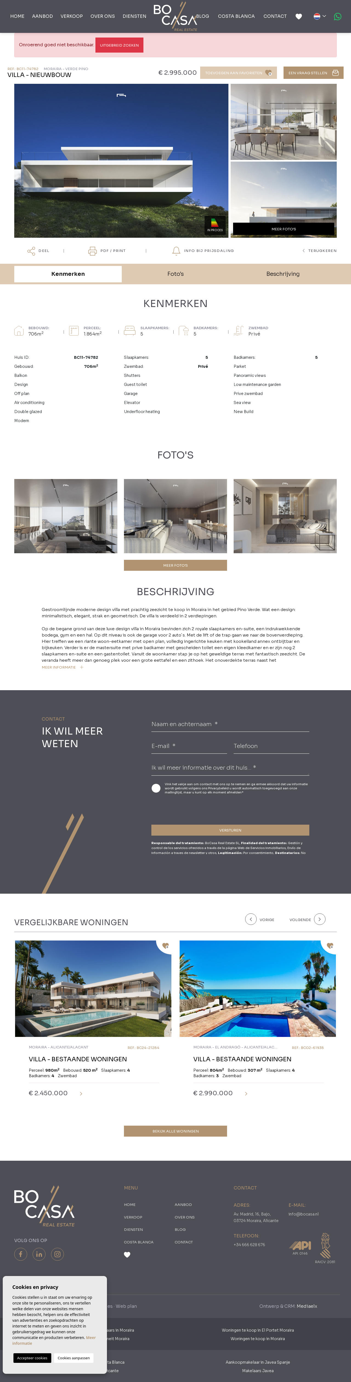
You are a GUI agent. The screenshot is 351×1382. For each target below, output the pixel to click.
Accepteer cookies (32, 1357)
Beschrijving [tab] (283, 274)
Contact (275, 16)
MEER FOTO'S (175, 565)
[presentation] (180, 808)
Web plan (126, 1306)
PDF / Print (107, 251)
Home (17, 16)
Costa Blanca (236, 16)
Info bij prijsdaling (203, 251)
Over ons (102, 16)
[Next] (306, 919)
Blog (202, 16)
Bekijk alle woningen (175, 1131)
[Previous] (264, 919)
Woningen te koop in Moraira (258, 1338)
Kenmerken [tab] (68, 274)
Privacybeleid (219, 788)
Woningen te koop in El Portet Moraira (258, 1330)
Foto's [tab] (175, 274)
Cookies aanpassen (74, 1357)
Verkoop (72, 16)
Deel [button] (38, 251)
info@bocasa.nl (303, 1214)
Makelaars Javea (258, 1370)
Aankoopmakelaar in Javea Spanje (258, 1362)
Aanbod (42, 16)
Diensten (134, 16)
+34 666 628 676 (249, 1244)
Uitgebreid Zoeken (119, 45)
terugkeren (320, 250)
